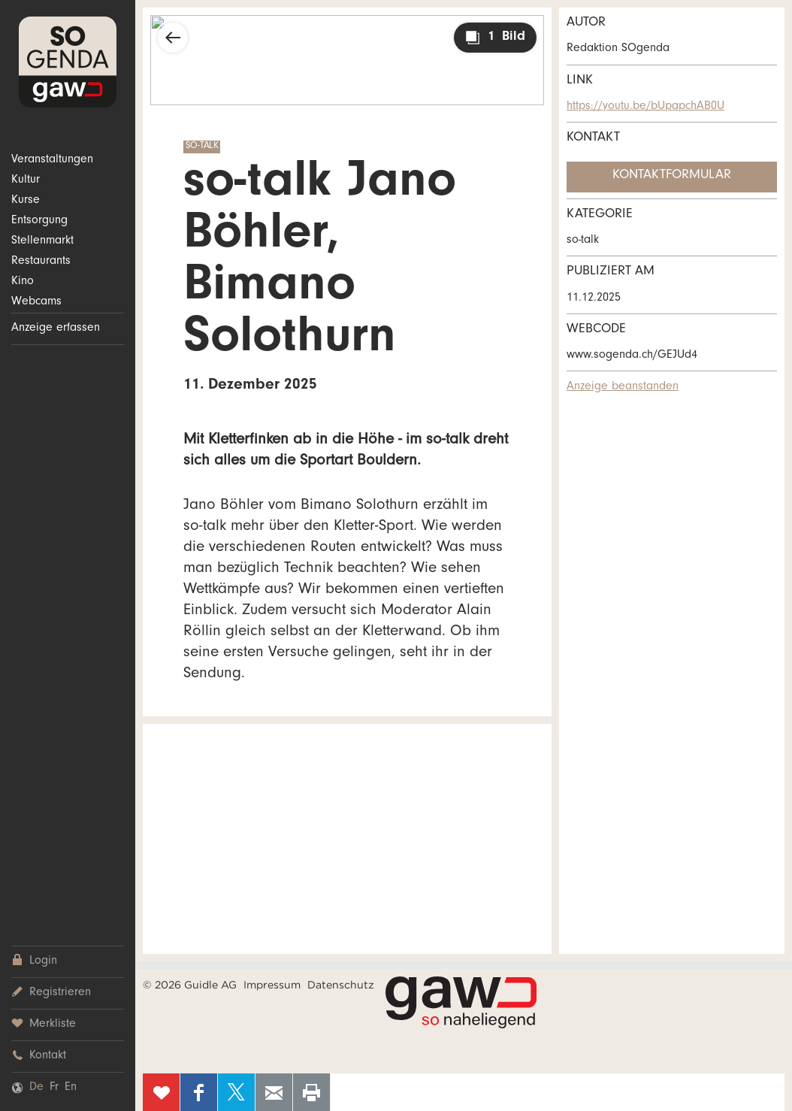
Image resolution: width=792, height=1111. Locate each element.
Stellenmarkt (42, 241)
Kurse (25, 201)
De (36, 1088)
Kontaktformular (671, 176)
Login (34, 961)
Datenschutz (340, 985)
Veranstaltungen (52, 160)
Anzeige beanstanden (623, 387)
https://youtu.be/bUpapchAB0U (645, 107)
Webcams (36, 302)
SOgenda (67, 62)
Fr (54, 1088)
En (71, 1088)
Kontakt (38, 1056)
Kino (22, 282)
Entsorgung (39, 221)
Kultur (25, 180)
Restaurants (41, 262)
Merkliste (43, 1024)
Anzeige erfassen (55, 328)
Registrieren (51, 993)
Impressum (272, 985)
